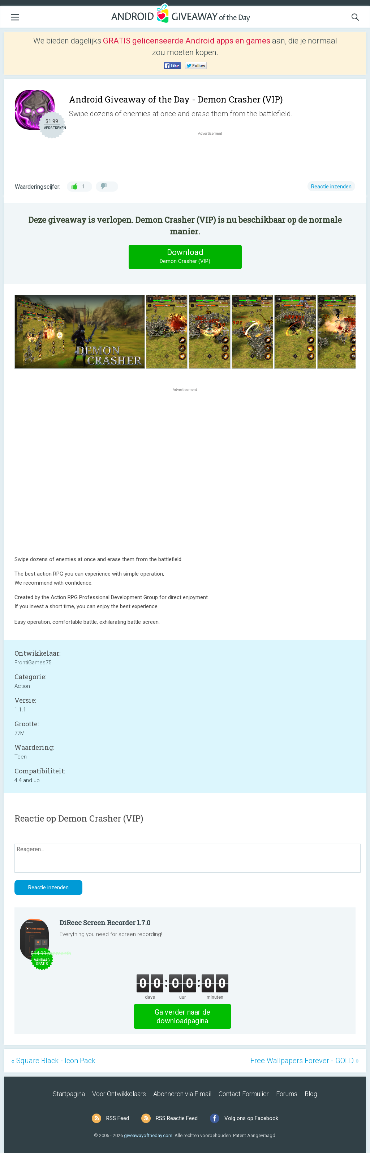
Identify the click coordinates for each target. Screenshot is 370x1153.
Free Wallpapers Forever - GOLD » (304, 1060)
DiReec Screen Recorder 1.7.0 (105, 922)
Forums (286, 1094)
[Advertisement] (214, 154)
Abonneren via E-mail (182, 1094)
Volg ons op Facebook (251, 1118)
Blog (311, 1094)
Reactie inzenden (331, 186)
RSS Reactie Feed (177, 1118)
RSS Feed (117, 1118)
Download (185, 257)
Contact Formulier (244, 1094)
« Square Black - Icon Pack (53, 1060)
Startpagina (69, 1094)
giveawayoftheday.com (148, 1135)
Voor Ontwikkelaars (119, 1094)
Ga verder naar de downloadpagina (182, 1016)
